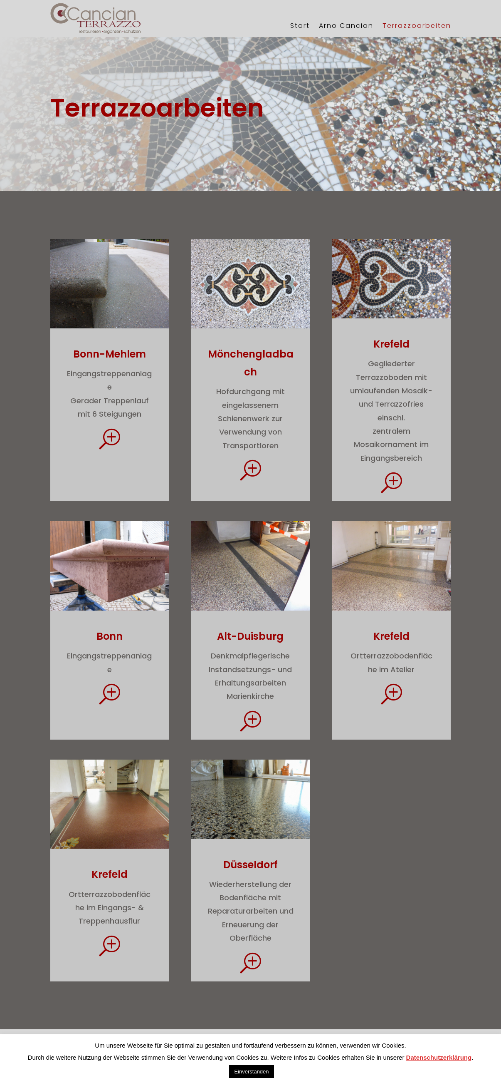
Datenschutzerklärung (439, 1057)
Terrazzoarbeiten (417, 25)
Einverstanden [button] (251, 1071)
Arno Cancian (346, 25)
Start (300, 25)
